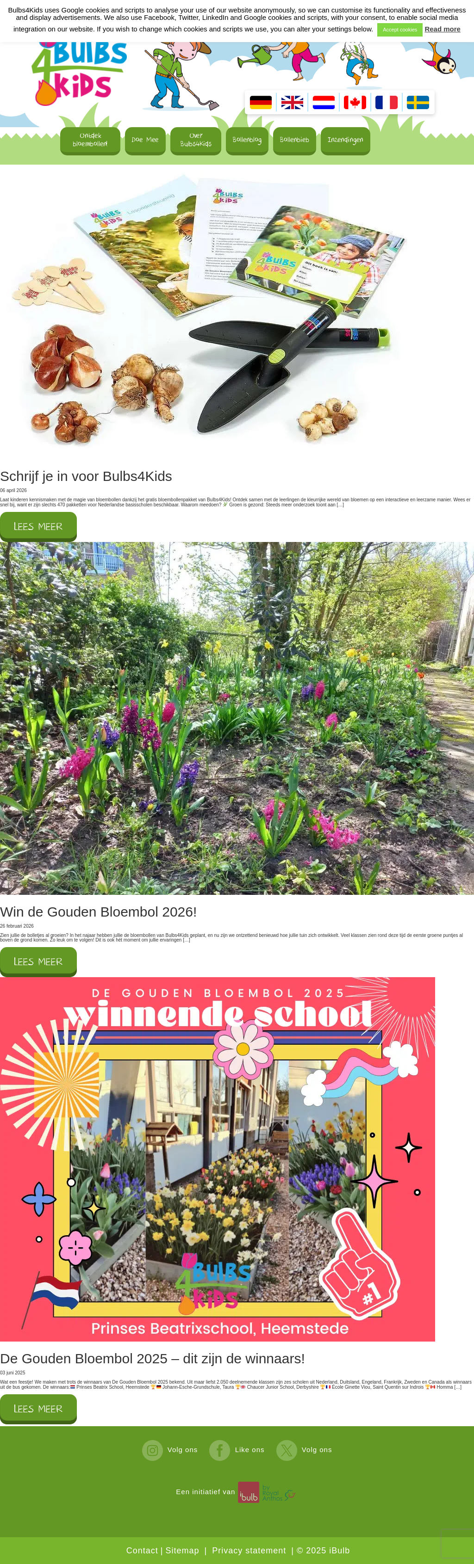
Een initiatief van (237, 1492)
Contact (142, 1550)
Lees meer (38, 527)
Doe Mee (145, 139)
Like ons (236, 1449)
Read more (442, 28)
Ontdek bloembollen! (90, 139)
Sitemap (182, 1550)
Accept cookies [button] (400, 29)
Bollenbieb (294, 139)
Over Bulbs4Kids (196, 139)
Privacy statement (249, 1550)
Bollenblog (247, 139)
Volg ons (170, 1449)
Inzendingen (345, 139)
